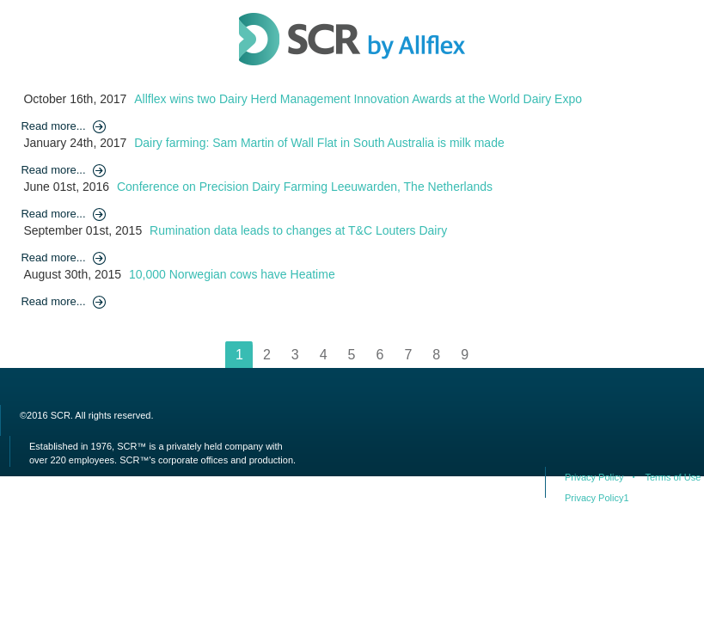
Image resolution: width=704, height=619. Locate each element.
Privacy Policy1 (597, 498)
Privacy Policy (594, 477)
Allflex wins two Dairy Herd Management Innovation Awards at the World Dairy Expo (358, 99)
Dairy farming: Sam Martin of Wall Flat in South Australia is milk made (319, 143)
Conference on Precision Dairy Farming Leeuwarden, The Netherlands (305, 186)
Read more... (53, 126)
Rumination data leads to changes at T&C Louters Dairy (298, 230)
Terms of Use (673, 477)
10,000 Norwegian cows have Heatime (232, 274)
